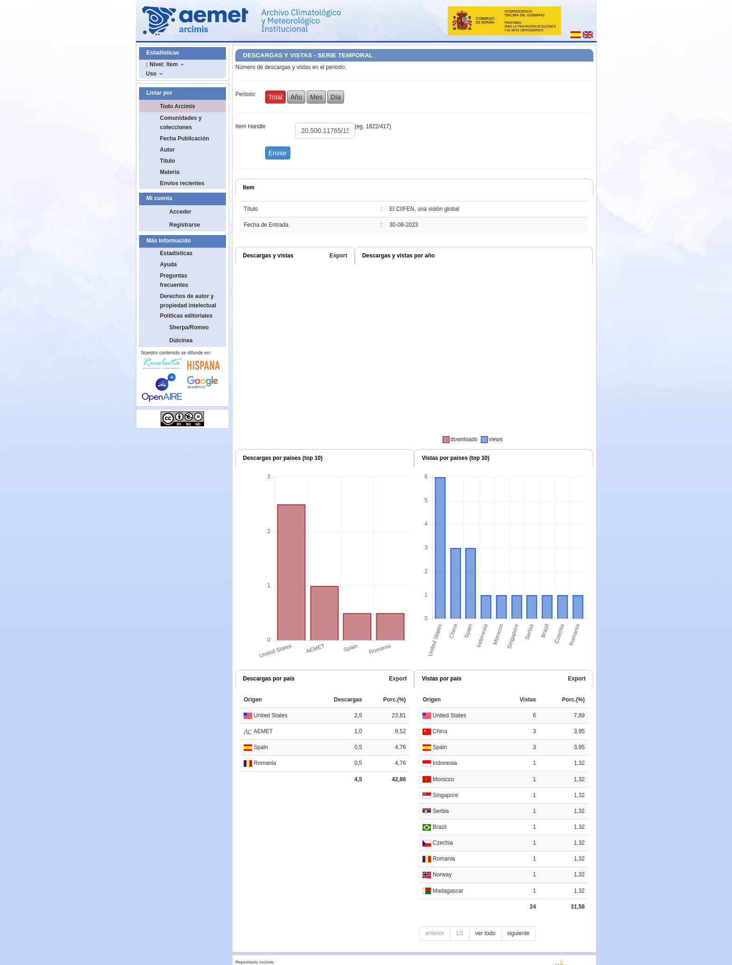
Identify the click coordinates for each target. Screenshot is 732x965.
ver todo (485, 933)
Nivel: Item (165, 64)
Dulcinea (181, 340)
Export (338, 255)
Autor (167, 149)
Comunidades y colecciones (181, 123)
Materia (170, 172)
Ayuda (168, 264)
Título (168, 161)
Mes (316, 97)
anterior (434, 933)
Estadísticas (176, 253)
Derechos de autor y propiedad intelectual (188, 301)
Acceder (180, 211)
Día (336, 97)
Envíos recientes (182, 183)
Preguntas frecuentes (174, 280)
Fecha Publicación (184, 138)
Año (296, 97)
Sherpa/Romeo (189, 327)
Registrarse (184, 225)
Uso (154, 73)
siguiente (518, 933)
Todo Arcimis (177, 106)
